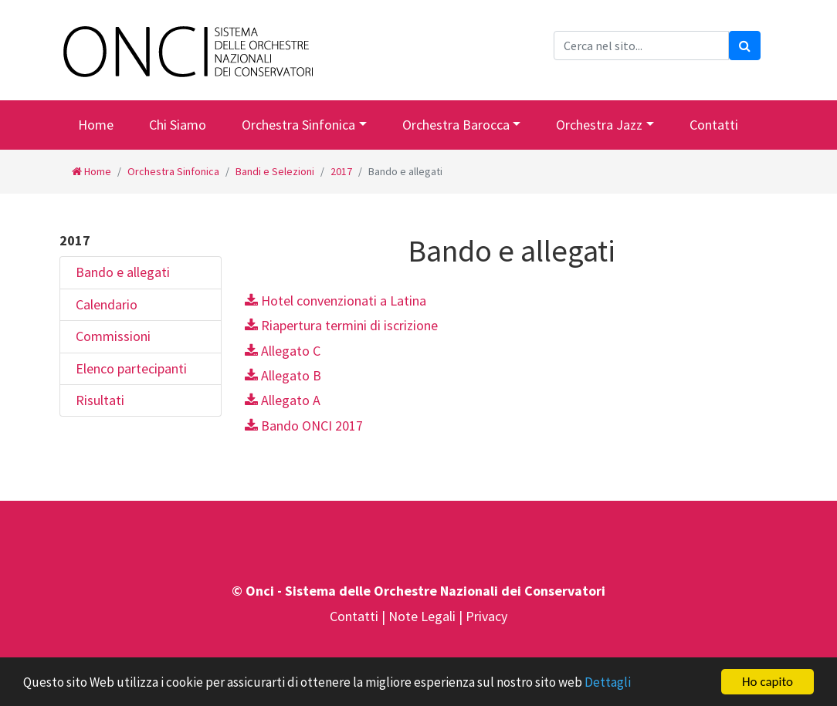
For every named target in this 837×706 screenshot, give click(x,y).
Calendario (106, 304)
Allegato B (283, 375)
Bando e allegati (123, 272)
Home (96, 124)
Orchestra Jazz (599, 124)
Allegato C (282, 351)
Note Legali (423, 616)
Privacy (486, 616)
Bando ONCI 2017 (304, 425)
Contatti (714, 124)
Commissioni (113, 336)
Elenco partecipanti (131, 368)
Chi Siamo (177, 124)
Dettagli (608, 682)
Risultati (100, 400)
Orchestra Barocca (456, 124)
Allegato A (282, 400)
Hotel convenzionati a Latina (335, 300)
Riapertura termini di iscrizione (341, 325)
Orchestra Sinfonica (298, 124)
